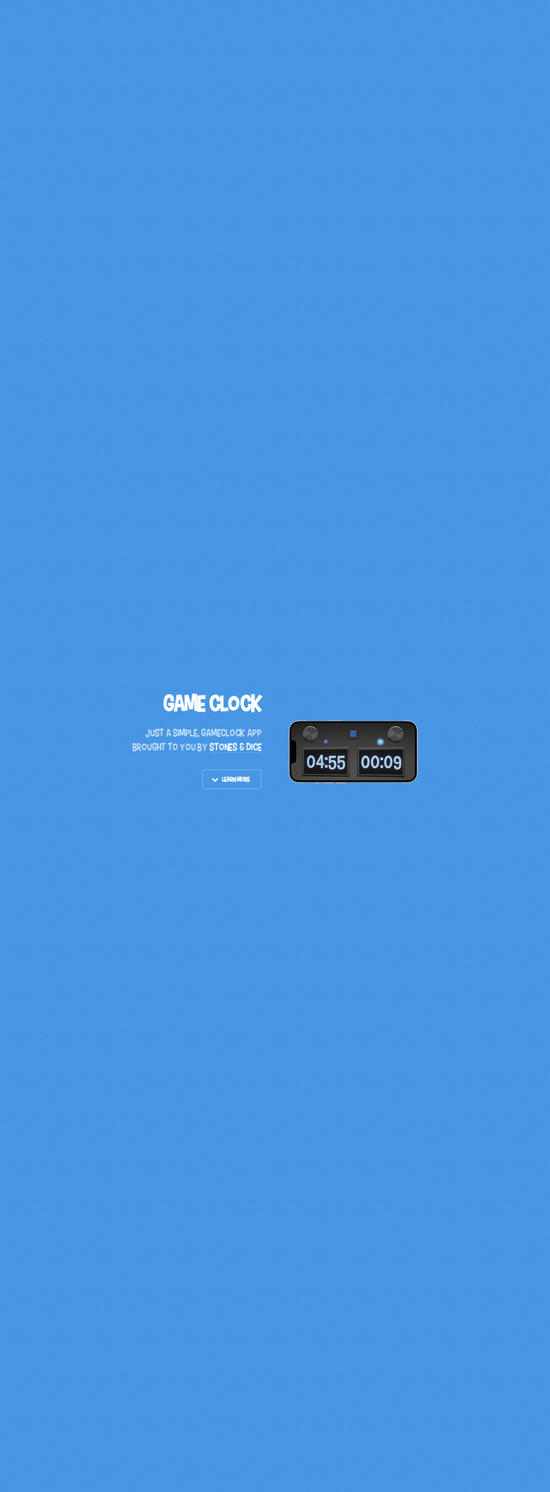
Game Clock (212, 703)
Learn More (236, 779)
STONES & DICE (236, 747)
